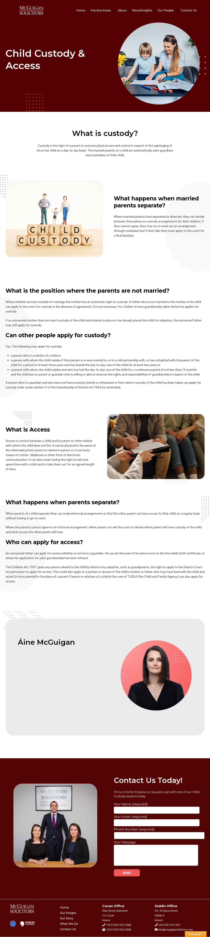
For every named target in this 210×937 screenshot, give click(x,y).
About (122, 10)
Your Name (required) (157, 807)
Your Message (156, 844)
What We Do (69, 924)
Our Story (66, 918)
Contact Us (189, 10)
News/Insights (142, 10)
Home (80, 10)
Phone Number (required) (159, 832)
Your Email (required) (157, 820)
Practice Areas (100, 10)
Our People (166, 10)
